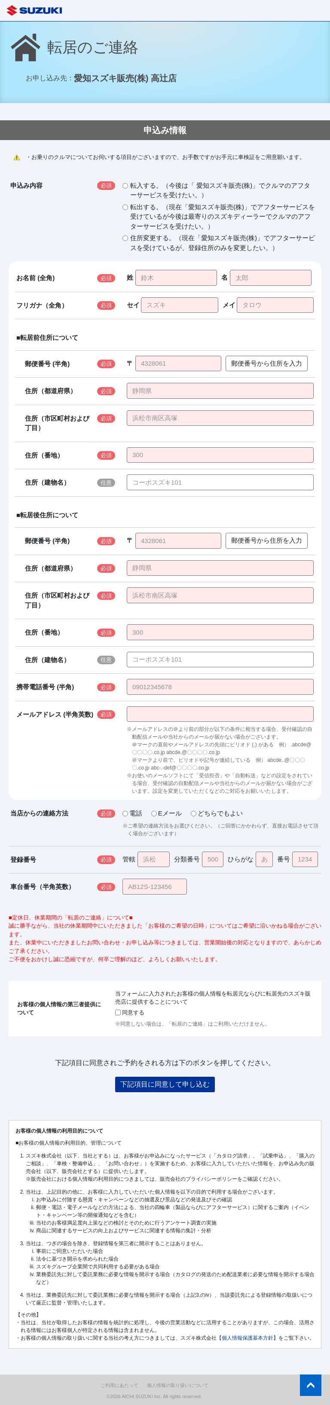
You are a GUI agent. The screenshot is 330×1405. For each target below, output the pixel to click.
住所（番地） (44, 455)
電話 (132, 813)
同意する (129, 1012)
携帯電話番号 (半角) (45, 686)
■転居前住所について (47, 337)
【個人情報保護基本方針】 (247, 1338)
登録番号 (23, 859)
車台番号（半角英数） (42, 886)
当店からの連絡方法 (39, 813)
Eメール (166, 813)
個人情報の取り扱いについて (177, 1385)
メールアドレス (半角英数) (54, 714)
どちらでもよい (217, 813)
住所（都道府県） (50, 390)
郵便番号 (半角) (47, 363)
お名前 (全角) (35, 277)
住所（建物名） (47, 482)
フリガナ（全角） (42, 305)
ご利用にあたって (119, 1385)
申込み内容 (26, 185)
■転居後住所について (47, 515)
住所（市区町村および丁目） (57, 423)
